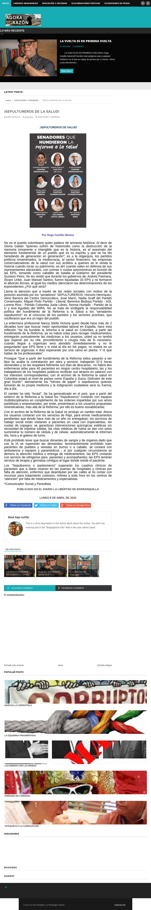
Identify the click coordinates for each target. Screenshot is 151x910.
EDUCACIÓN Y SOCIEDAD (49, 117)
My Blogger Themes (56, 905)
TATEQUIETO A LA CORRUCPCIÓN (22, 826)
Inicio (5, 3)
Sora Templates (38, 905)
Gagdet (9, 876)
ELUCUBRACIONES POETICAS (86, 3)
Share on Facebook (17, 505)
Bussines (10, 867)
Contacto (120, 905)
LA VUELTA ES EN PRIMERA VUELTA (85, 41)
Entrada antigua (104, 665)
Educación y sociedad (54, 3)
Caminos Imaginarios (25, 3)
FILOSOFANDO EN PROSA (117, 3)
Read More (66, 71)
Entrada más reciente (14, 665)
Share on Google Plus (75, 505)
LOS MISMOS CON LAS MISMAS (20, 765)
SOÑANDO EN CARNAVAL (17, 796)
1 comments (78, 46)
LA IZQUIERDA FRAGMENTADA (20, 735)
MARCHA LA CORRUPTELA (18, 705)
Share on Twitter (45, 505)
